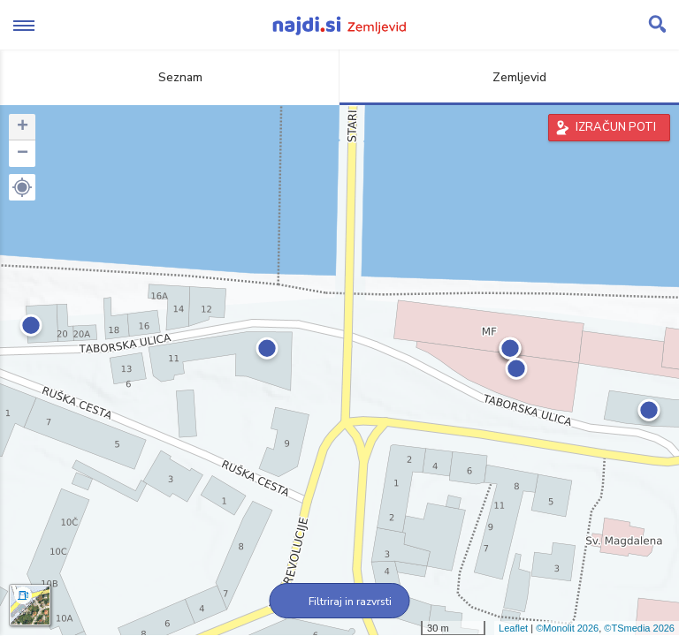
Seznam (170, 77)
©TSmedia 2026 (639, 628)
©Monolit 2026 (567, 628)
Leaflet (513, 628)
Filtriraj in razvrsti (340, 601)
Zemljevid (509, 77)
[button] (22, 187)
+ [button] (22, 127)
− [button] (22, 153)
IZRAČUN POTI (616, 127)
